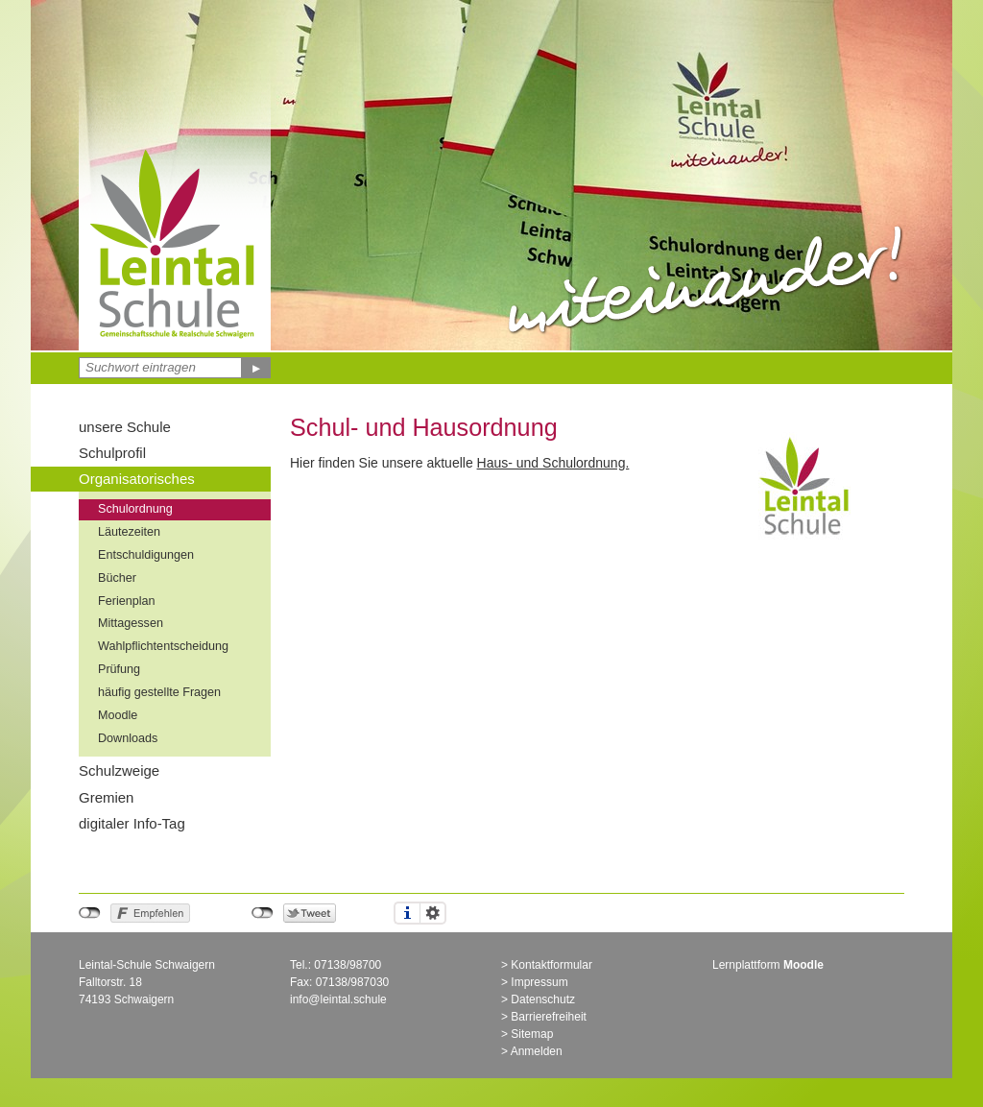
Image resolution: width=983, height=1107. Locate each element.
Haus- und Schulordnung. (553, 462)
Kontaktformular (551, 965)
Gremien (106, 797)
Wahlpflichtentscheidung (163, 646)
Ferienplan (127, 601)
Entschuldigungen (146, 555)
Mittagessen (130, 623)
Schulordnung (135, 509)
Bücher (117, 578)
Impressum (539, 982)
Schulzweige (119, 770)
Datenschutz (543, 999)
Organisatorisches (137, 478)
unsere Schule (125, 427)
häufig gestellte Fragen (159, 692)
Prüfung (119, 669)
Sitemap (532, 1034)
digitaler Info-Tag (132, 823)
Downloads (127, 738)
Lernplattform (768, 965)
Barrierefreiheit (549, 1016)
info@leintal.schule (338, 999)
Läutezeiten (129, 532)
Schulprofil (112, 453)
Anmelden (537, 1051)
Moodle (117, 715)
